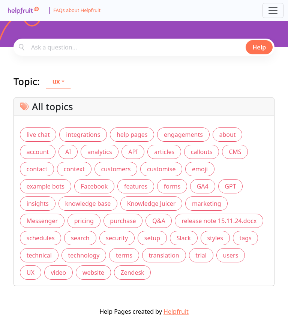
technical (39, 255)
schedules (41, 238)
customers (115, 169)
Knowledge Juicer (151, 203)
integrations (83, 134)
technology (84, 255)
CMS (235, 152)
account (38, 152)
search (80, 238)
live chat (38, 134)
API (133, 152)
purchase (123, 221)
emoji (200, 169)
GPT (230, 186)
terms (124, 255)
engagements (183, 134)
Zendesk (132, 272)
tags (245, 238)
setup (152, 238)
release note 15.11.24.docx (219, 221)
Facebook (94, 186)
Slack (184, 238)
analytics (99, 152)
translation (164, 255)
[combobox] (144, 47)
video (58, 272)
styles (215, 238)
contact (37, 169)
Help (259, 47)
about (227, 134)
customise (161, 169)
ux (56, 81)
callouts (202, 152)
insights (38, 203)
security (117, 238)
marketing (206, 203)
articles (164, 152)
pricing (84, 221)
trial (201, 255)
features (135, 186)
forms (172, 186)
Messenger (42, 221)
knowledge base (88, 203)
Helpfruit (176, 311)
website (93, 272)
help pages (132, 134)
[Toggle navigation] (273, 10)
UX (30, 272)
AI (68, 152)
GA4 (202, 186)
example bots (45, 186)
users (230, 255)
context (74, 169)
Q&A (158, 221)
